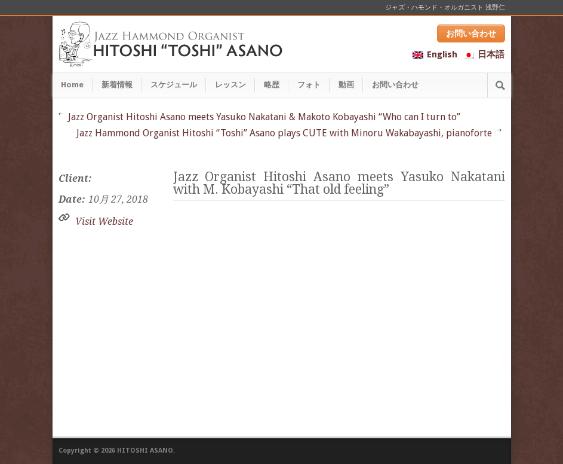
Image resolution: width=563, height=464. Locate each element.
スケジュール (173, 84)
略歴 (271, 84)
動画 (346, 84)
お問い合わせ (471, 33)
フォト (309, 84)
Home (72, 84)
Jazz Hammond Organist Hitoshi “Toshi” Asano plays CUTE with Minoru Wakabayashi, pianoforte (284, 133)
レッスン (230, 84)
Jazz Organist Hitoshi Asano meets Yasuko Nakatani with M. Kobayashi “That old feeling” (339, 183)
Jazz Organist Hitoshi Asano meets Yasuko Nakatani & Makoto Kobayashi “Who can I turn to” (264, 117)
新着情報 (117, 84)
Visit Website (104, 221)
